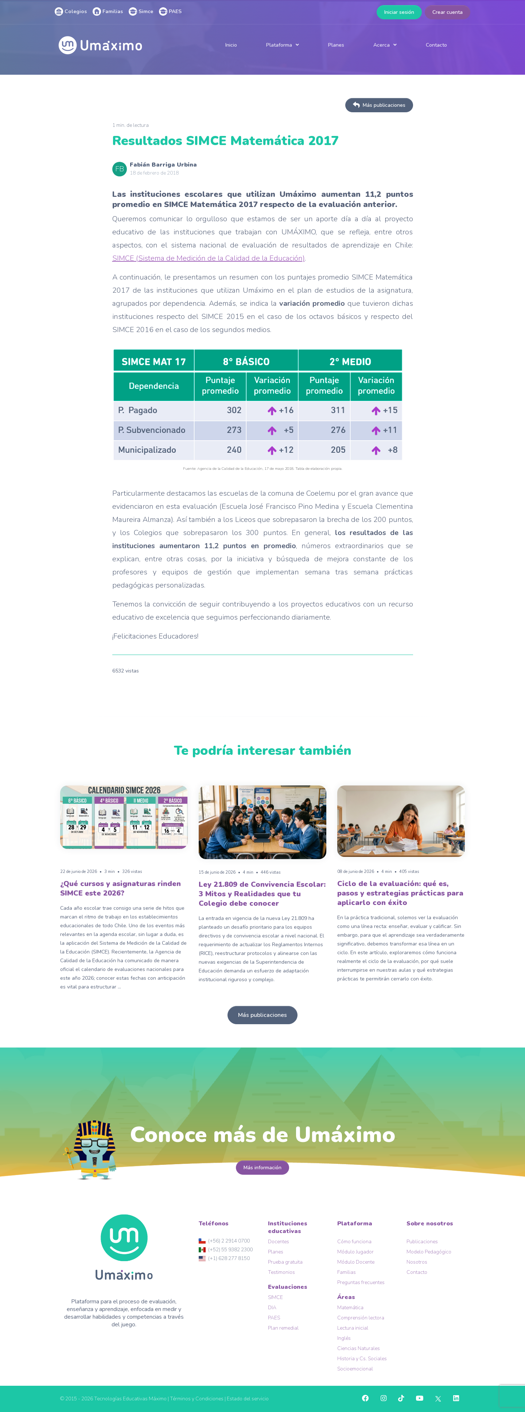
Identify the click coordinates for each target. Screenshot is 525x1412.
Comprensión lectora (360, 1317)
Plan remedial (283, 1328)
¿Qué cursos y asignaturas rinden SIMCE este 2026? (120, 888)
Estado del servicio (248, 1398)
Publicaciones (422, 1241)
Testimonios (281, 1272)
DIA (272, 1307)
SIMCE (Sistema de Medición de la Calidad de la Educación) (208, 258)
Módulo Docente (355, 1262)
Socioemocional (355, 1368)
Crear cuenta (447, 12)
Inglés (344, 1338)
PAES (170, 11)
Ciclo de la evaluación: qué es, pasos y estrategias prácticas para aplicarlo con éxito (400, 893)
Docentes (278, 1241)
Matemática (350, 1307)
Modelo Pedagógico (429, 1251)
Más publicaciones (379, 105)
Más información (262, 1167)
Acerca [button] (381, 45)
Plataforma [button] (279, 45)
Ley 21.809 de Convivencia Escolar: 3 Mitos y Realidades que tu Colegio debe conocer (262, 893)
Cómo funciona (354, 1241)
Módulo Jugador (355, 1251)
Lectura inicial (352, 1328)
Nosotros (417, 1262)
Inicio (231, 45)
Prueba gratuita (285, 1262)
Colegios (71, 11)
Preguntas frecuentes (361, 1282)
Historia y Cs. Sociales (362, 1358)
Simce (141, 11)
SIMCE (275, 1297)
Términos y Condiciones (196, 1398)
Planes (336, 45)
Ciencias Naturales (358, 1348)
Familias (108, 11)
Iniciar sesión (399, 12)
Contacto (436, 45)
